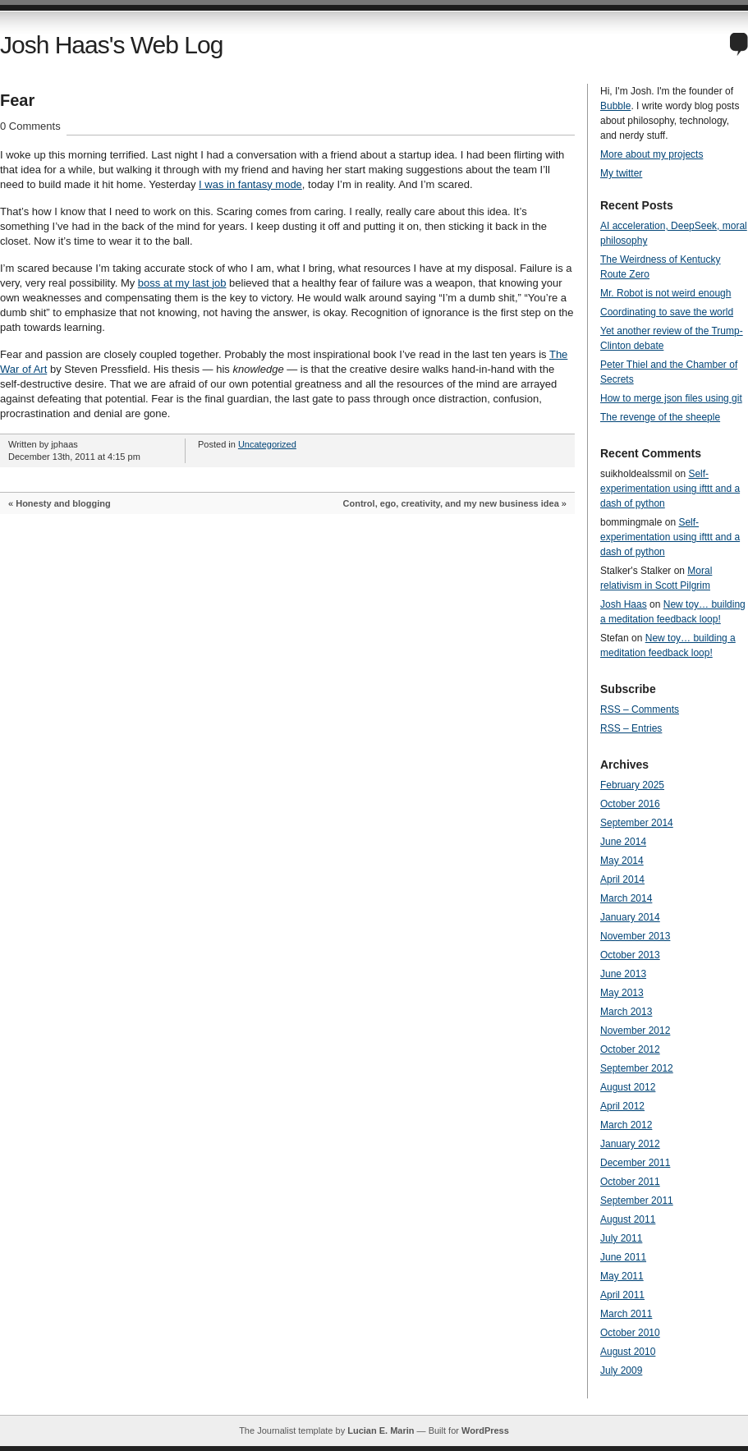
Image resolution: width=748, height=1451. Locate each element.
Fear (17, 100)
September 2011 (636, 1200)
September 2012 (636, 1068)
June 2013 (623, 974)
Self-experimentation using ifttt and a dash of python (670, 488)
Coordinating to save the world (666, 312)
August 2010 (627, 1351)
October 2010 (630, 1333)
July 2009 (621, 1370)
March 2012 (626, 1125)
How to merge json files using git (671, 398)
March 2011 (626, 1314)
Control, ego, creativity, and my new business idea (451, 503)
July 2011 (621, 1238)
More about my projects (651, 154)
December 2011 (635, 1163)
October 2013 (630, 955)
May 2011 (622, 1276)
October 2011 (630, 1181)
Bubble (615, 106)
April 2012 (622, 1106)
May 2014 (622, 860)
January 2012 (630, 1144)
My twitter (621, 173)
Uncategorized (267, 444)
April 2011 (622, 1295)
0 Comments (30, 126)
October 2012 (630, 1049)
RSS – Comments (639, 709)
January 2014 (630, 917)
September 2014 (636, 823)
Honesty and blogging (63, 503)
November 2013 (635, 936)
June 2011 (623, 1257)
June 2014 (623, 841)
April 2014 (622, 879)
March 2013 (626, 1011)
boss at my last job (182, 283)
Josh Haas (623, 604)
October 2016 (630, 804)
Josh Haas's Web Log (111, 44)
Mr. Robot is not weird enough (665, 293)
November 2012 (635, 1030)
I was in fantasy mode (250, 184)
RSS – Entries (631, 728)
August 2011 (627, 1219)
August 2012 (627, 1087)
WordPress (485, 1430)
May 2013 (622, 993)
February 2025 (632, 785)
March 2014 (626, 898)
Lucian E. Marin (380, 1430)
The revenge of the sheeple (660, 417)
